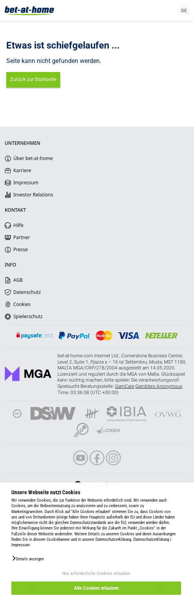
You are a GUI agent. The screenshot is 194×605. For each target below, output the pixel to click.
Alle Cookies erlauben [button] (96, 588)
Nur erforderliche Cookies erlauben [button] (96, 573)
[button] (27, 558)
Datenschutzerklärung (151, 539)
